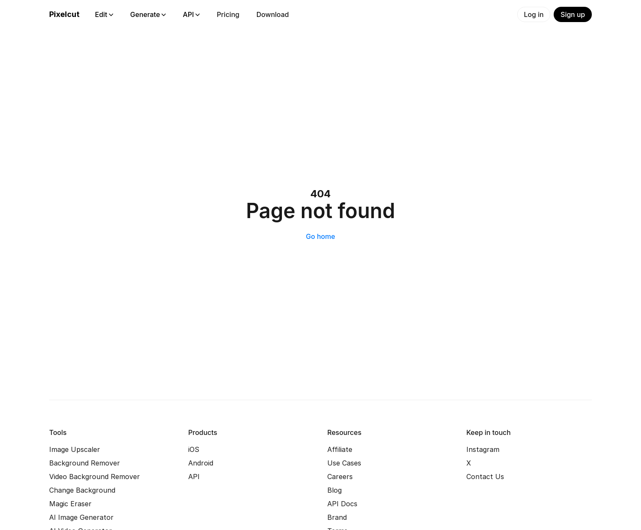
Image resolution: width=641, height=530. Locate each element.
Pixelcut (64, 14)
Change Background (82, 490)
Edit (104, 14)
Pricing (228, 14)
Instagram (482, 449)
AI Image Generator (81, 517)
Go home (320, 236)
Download (272, 14)
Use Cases (344, 463)
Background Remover (84, 463)
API (191, 14)
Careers (340, 476)
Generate (148, 14)
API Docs (342, 503)
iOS (193, 449)
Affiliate (339, 449)
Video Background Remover (94, 476)
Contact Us (485, 476)
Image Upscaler (74, 449)
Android (200, 463)
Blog (334, 490)
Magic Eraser (70, 503)
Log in (534, 14)
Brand (337, 517)
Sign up (572, 14)
